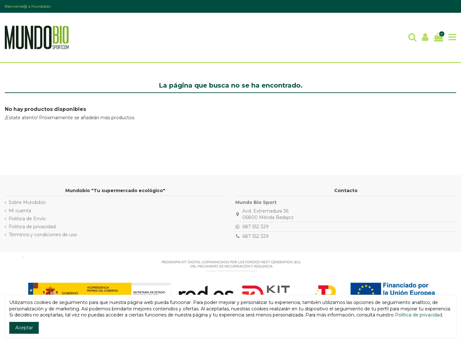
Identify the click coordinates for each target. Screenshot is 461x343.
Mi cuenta (20, 211)
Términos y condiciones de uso (43, 235)
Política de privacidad (418, 315)
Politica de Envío (27, 219)
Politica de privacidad (32, 227)
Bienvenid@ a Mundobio (27, 6)
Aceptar (24, 328)
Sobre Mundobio (27, 202)
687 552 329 (255, 227)
